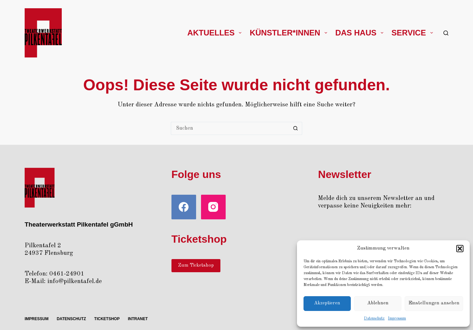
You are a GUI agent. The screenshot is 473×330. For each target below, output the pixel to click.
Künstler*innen (289, 32)
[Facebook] (183, 207)
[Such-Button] (295, 128)
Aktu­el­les (215, 32)
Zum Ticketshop (196, 265)
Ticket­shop (107, 319)
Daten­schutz (374, 318)
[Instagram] (213, 207)
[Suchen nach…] (230, 128)
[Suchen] (445, 33)
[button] (460, 248)
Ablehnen (378, 303)
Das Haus (360, 32)
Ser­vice (414, 32)
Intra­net (138, 319)
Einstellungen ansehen (434, 303)
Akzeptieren (327, 303)
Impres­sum (397, 318)
